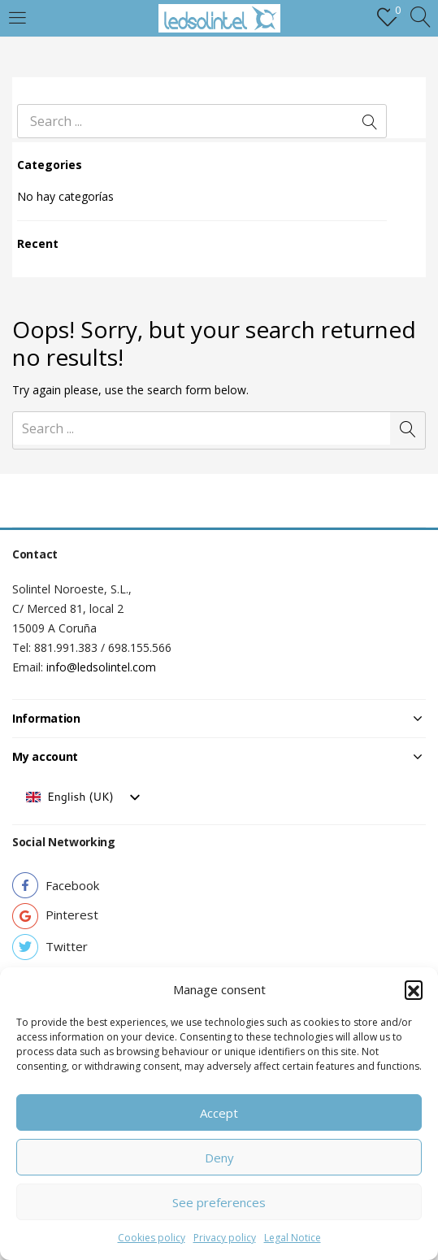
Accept (219, 1113)
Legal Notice (292, 1238)
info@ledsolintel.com (101, 667)
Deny (219, 1157)
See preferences (219, 1202)
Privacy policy (224, 1238)
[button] (413, 989)
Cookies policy (151, 1238)
